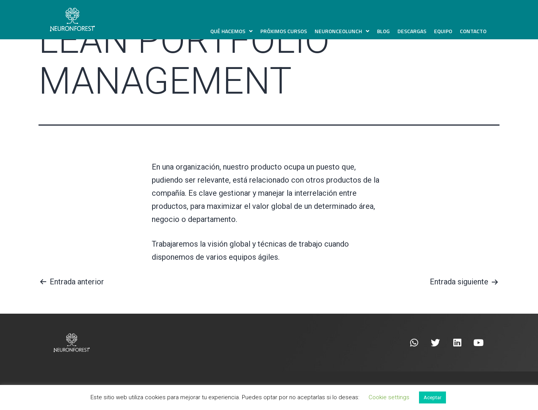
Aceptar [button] (432, 397)
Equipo (443, 31)
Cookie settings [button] (389, 397)
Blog (383, 31)
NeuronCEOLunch (342, 31)
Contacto (473, 31)
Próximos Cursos (283, 31)
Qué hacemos (231, 31)
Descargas (411, 31)
